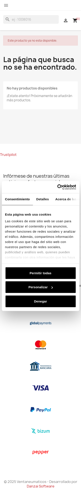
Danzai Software (40, 486)
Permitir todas (40, 273)
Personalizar (41, 287)
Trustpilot (8, 154)
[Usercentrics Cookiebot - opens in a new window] (57, 187)
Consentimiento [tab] (17, 199)
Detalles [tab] (42, 199)
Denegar (40, 301)
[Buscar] (31, 19)
